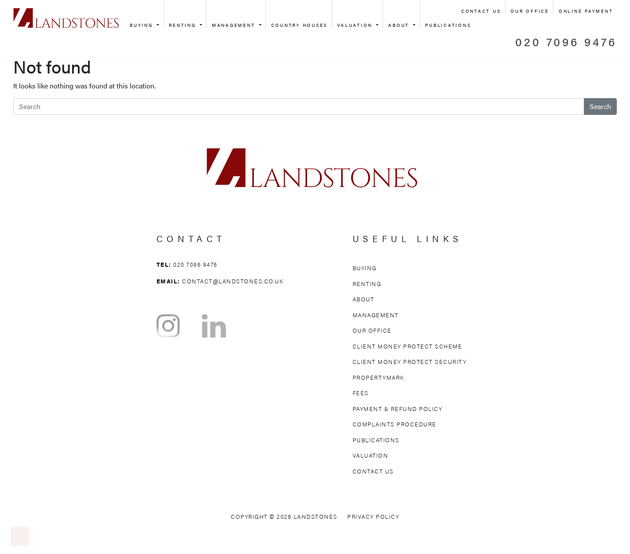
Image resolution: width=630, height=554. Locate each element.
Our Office (529, 11)
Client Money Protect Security (410, 361)
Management (235, 25)
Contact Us (481, 11)
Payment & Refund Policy (398, 408)
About (400, 25)
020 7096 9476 (566, 41)
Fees (361, 393)
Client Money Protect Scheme (407, 346)
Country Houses (299, 25)
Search (600, 106)
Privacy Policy (373, 516)
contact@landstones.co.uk (233, 281)
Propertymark (378, 377)
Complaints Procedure (395, 424)
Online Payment (586, 11)
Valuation (356, 25)
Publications (448, 25)
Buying (142, 25)
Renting (183, 25)
